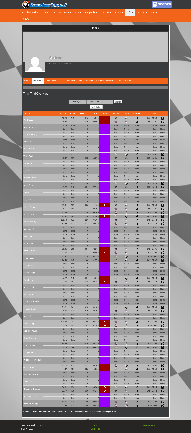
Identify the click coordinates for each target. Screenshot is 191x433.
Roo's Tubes (28, 141)
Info (129, 12)
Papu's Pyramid (29, 177)
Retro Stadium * (29, 345)
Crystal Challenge (85, 81)
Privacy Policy (148, 425)
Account (141, 12)
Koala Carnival (29, 381)
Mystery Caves (29, 127)
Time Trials (38, 81)
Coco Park (27, 163)
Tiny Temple (28, 265)
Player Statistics (124, 81)
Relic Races (51, 81)
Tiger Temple (28, 170)
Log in (154, 12)
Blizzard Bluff (28, 214)
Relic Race (64, 12)
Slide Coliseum (29, 148)
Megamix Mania (30, 396)
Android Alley (28, 323)
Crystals (105, 12)
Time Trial (47, 12)
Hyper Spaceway (30, 338)
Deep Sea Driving (30, 287)
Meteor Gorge (29, 272)
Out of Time (28, 294)
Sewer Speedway (30, 134)
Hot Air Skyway (29, 221)
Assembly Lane (29, 316)
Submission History (105, 81)
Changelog (95, 428)
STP (77, 12)
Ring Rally (90, 12)
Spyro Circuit (28, 367)
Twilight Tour (28, 352)
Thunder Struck (29, 309)
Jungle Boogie (29, 258)
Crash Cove (28, 119)
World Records (29, 12)
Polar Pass (27, 192)
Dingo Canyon (29, 185)
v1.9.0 (95, 425)
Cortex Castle (28, 229)
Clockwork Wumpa (31, 301)
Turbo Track (28, 156)
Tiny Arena (27, 199)
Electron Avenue (30, 331)
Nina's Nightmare (30, 374)
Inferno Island (29, 250)
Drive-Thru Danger (30, 403)
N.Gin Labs (28, 236)
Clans (118, 12)
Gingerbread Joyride (31, 389)
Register (26, 19)
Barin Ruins (28, 280)
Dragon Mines (29, 206)
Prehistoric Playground (32, 360)
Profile (27, 81)
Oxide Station (28, 243)
